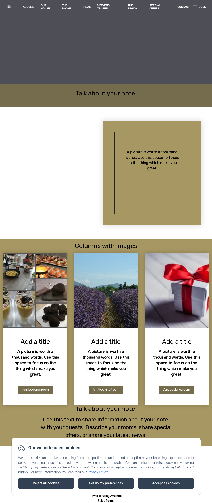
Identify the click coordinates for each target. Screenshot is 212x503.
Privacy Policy (97, 472)
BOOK (202, 6)
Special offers (155, 7)
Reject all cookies (46, 483)
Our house (45, 7)
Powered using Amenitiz (106, 496)
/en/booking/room (35, 389)
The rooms (66, 7)
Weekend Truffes (103, 7)
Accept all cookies (166, 483)
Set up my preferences (106, 483)
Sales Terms (106, 501)
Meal (87, 6)
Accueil (28, 6)
